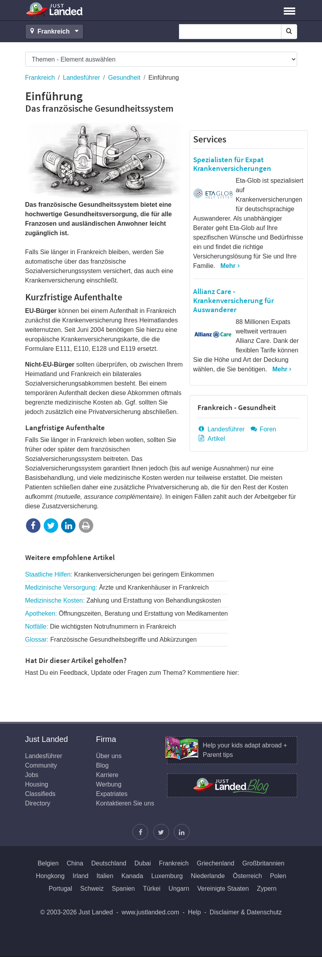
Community (41, 765)
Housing (36, 784)
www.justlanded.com (150, 912)
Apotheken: (126, 613)
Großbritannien (263, 863)
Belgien (47, 863)
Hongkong (50, 876)
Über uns (109, 756)
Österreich (247, 876)
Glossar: (111, 639)
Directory (37, 803)
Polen (278, 876)
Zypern (267, 888)
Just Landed (54, 10)
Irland (80, 876)
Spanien (123, 888)
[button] (289, 10)
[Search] (289, 31)
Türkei (151, 888)
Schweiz (92, 888)
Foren (262, 429)
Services (209, 139)
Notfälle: (100, 626)
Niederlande (208, 876)
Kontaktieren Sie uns (125, 803)
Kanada (132, 876)
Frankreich (40, 77)
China (75, 863)
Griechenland (215, 863)
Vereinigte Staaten (223, 888)
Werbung (109, 784)
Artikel (211, 438)
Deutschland (109, 863)
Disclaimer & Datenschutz (246, 912)
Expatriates (112, 793)
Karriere (107, 775)
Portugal (60, 888)
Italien (105, 876)
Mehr (227, 265)
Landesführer (81, 77)
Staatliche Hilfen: (119, 574)
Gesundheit (124, 77)
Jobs (32, 775)
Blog (102, 765)
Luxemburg (167, 876)
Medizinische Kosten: (123, 600)
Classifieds (40, 793)
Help (194, 912)
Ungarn (179, 888)
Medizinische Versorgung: (117, 587)
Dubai (142, 863)
